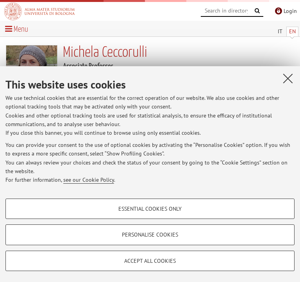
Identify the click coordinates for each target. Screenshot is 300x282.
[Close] (288, 78)
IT (280, 31)
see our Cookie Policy (88, 179)
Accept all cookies (150, 260)
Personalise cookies (150, 234)
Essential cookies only (150, 208)
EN (292, 31)
